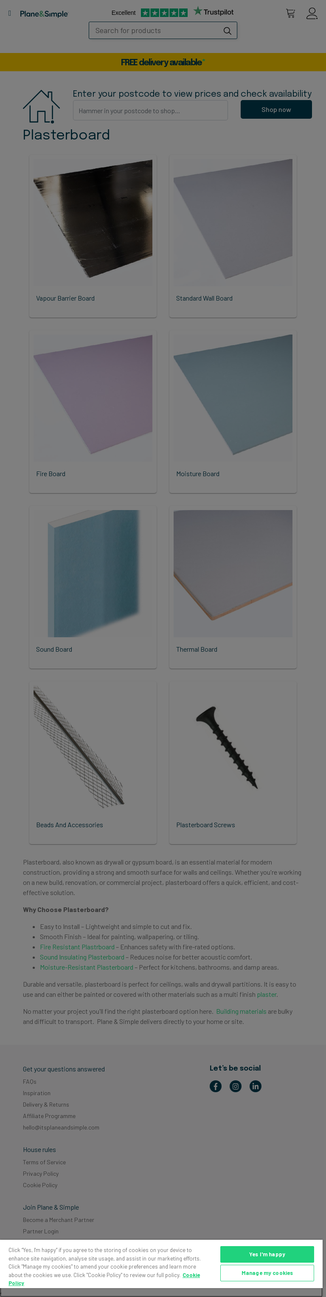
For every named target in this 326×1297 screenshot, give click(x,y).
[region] (161, 1268)
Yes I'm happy (267, 1254)
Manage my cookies (267, 1272)
